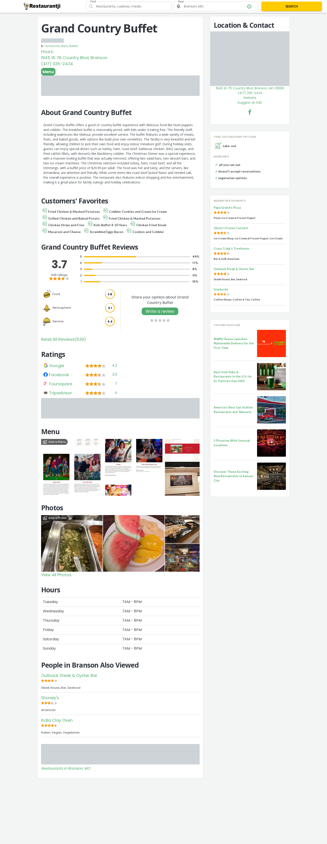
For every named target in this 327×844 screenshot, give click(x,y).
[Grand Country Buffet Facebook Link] (250, 112)
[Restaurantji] (42, 6)
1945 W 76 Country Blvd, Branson (74, 57)
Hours (47, 51)
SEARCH (291, 6)
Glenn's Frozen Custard (231, 228)
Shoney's (50, 698)
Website (249, 97)
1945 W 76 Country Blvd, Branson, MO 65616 (250, 88)
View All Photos (56, 575)
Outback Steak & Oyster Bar (69, 675)
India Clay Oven (57, 720)
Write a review (160, 311)
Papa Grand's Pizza (227, 207)
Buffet (73, 46)
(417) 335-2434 (57, 64)
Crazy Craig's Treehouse (231, 248)
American (52, 46)
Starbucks (221, 289)
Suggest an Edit (250, 102)
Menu (48, 72)
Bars (64, 46)
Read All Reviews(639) (63, 339)
